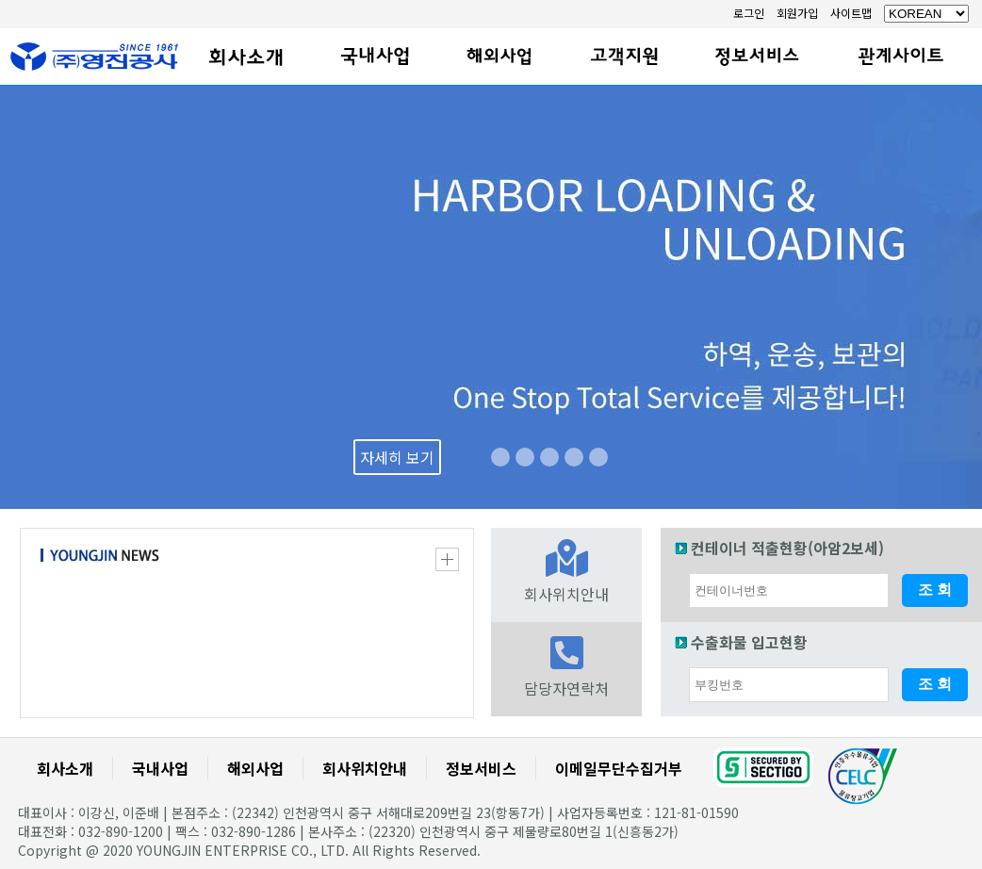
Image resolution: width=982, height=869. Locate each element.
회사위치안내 (364, 768)
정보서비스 (481, 768)
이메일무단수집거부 (618, 768)
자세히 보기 (397, 457)
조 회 (935, 590)
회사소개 (65, 768)
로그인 (748, 13)
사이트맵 (851, 13)
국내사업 (160, 768)
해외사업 (255, 768)
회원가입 (797, 13)
